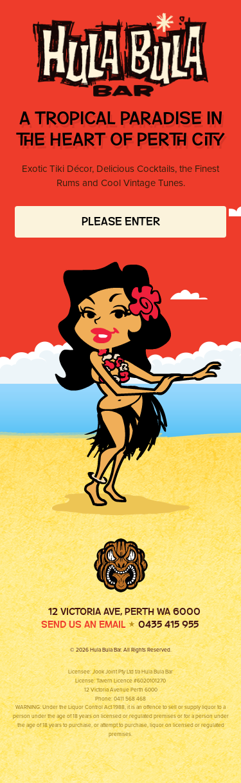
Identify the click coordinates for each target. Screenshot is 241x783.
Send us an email (83, 624)
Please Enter (121, 221)
